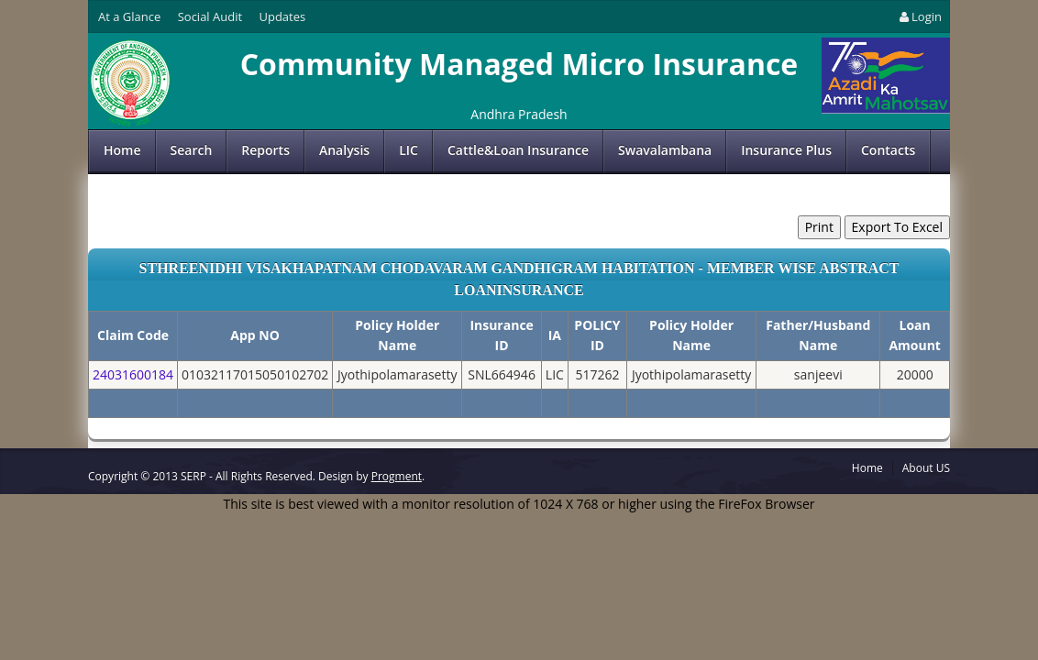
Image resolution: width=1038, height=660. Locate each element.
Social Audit (210, 16)
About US (926, 468)
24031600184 (133, 374)
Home (122, 150)
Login (919, 16)
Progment (396, 476)
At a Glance (129, 16)
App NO (255, 335)
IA (554, 335)
